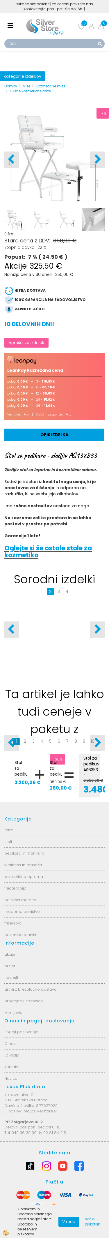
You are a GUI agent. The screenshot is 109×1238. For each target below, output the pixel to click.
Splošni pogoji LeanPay (53, 414)
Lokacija (11, 1055)
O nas (10, 1043)
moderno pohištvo (22, 911)
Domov (10, 86)
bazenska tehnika (20, 935)
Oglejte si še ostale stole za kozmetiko (48, 552)
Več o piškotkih (92, 1221)
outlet (9, 966)
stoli (8, 841)
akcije (9, 954)
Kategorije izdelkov (22, 76)
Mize (26, 86)
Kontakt (11, 1067)
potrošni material (20, 900)
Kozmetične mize (50, 86)
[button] (97, 160)
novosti (11, 977)
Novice (10, 1078)
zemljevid (13, 1012)
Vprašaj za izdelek (26, 343)
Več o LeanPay (18, 414)
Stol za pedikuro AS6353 (21, 771)
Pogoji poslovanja (21, 1032)
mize (8, 830)
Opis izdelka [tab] (54, 435)
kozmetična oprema (23, 876)
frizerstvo (13, 923)
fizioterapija (15, 888)
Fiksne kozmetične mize (30, 91)
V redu (68, 1222)
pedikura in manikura (24, 853)
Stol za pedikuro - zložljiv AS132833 (56, 777)
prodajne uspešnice (23, 1001)
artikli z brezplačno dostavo (30, 989)
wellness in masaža (23, 865)
